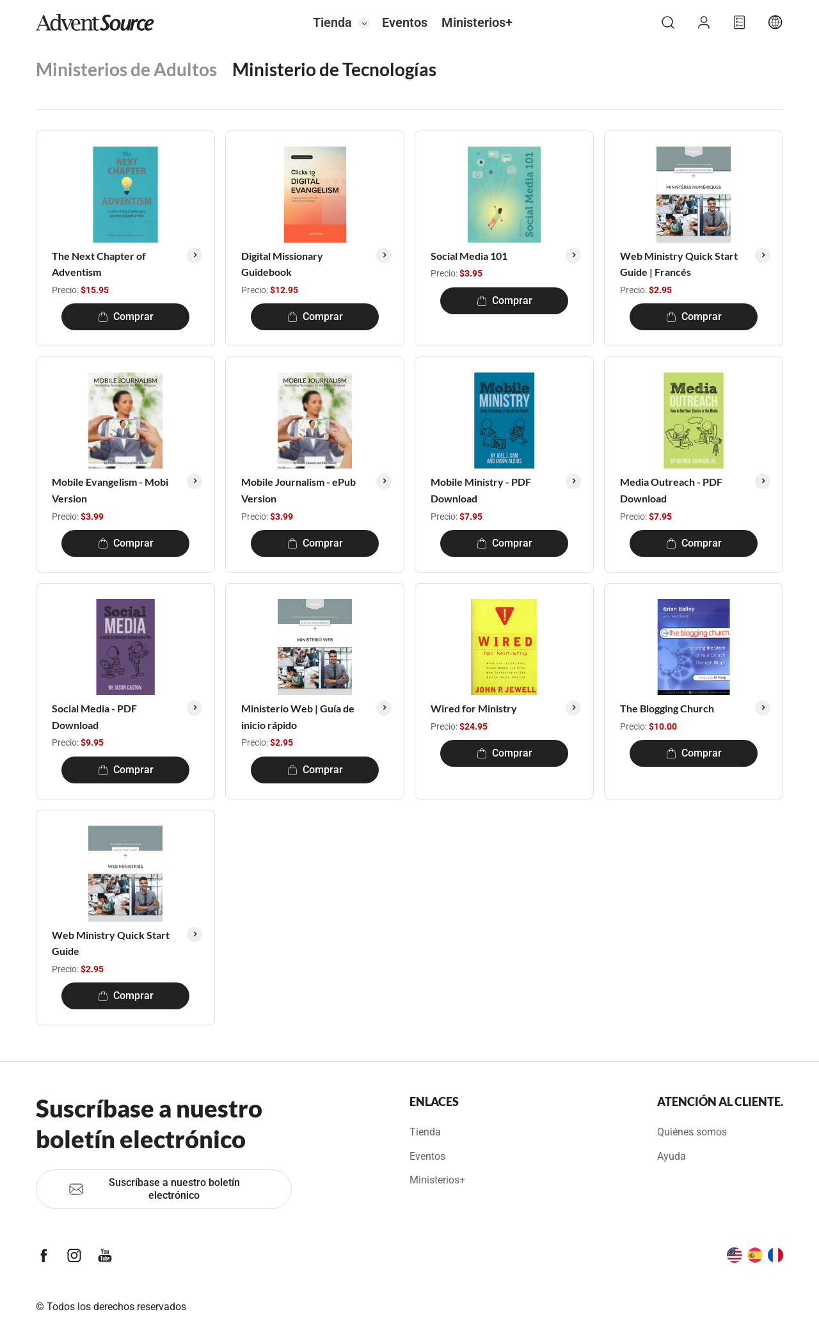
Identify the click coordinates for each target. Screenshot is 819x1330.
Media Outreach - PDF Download (671, 490)
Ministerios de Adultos (126, 69)
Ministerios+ (477, 22)
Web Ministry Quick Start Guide (111, 943)
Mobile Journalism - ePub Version (298, 490)
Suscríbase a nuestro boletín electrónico (154, 1188)
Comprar (126, 316)
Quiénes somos (692, 1132)
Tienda (332, 22)
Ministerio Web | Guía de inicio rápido (297, 716)
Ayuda (671, 1156)
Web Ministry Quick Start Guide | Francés (679, 264)
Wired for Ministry (474, 708)
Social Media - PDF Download (94, 716)
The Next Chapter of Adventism (99, 264)
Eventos (404, 22)
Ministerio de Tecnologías (334, 69)
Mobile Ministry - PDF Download (481, 490)
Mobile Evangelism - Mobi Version (110, 490)
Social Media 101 (469, 256)
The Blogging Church (667, 708)
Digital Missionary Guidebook (282, 264)
